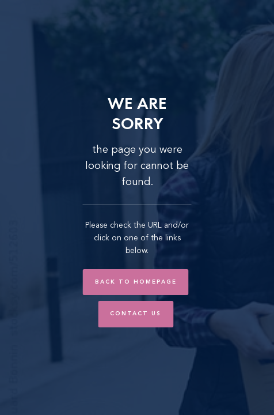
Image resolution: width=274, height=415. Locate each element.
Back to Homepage (136, 282)
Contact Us (135, 313)
